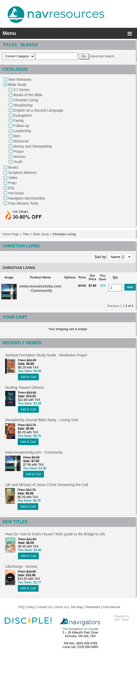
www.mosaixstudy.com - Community (40, 288)
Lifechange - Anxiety (21, 566)
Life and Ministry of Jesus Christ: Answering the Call (46, 485)
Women (19, 157)
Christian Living (25, 100)
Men (16, 136)
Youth (17, 162)
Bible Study (17, 85)
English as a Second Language (38, 110)
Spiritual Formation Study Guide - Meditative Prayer (46, 355)
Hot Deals (16, 193)
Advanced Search (102, 56)
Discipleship (23, 105)
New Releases (19, 79)
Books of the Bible (27, 95)
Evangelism (22, 115)
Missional (20, 141)
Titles (26, 234)
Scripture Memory (22, 172)
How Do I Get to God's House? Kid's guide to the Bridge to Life (55, 534)
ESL (11, 188)
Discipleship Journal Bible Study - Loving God (41, 420)
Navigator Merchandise (26, 198)
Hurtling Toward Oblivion (24, 387)
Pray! (12, 183)
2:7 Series (21, 90)
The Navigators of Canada (80, 629)
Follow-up (21, 126)
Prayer (18, 151)
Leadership (22, 131)
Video (12, 178)
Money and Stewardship (32, 146)
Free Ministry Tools (23, 203)
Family (18, 121)
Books (13, 167)
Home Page (11, 234)
